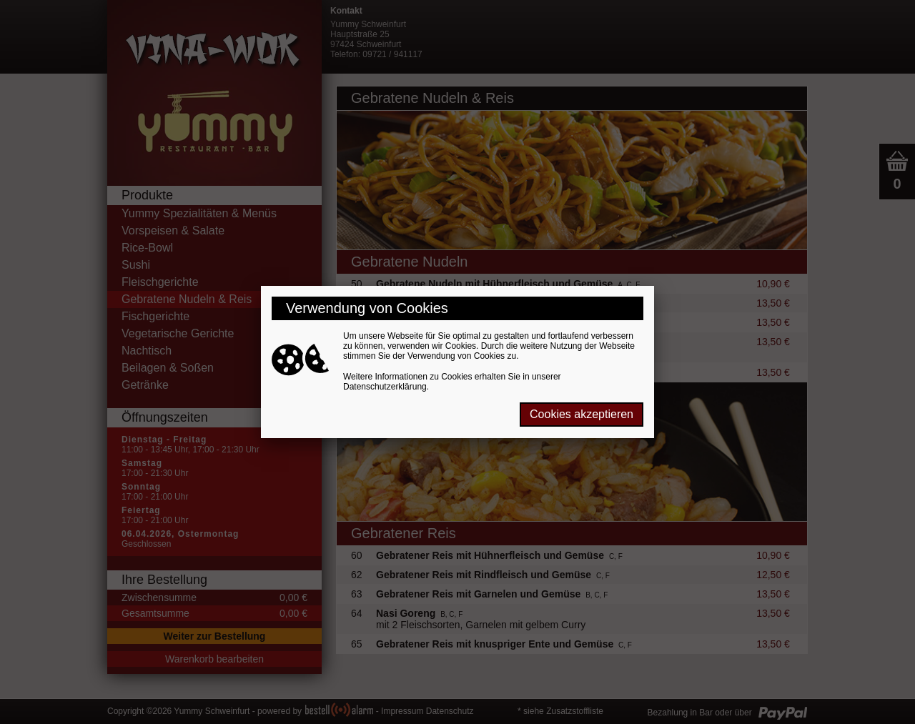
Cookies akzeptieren (581, 414)
